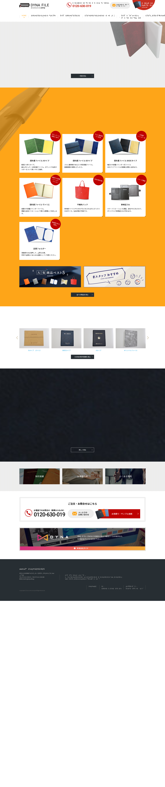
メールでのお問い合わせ (83, 504)
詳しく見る (82, 441)
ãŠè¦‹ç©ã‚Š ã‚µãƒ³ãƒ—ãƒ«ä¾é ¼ (150, 4)
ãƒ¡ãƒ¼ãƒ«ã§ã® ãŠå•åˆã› (122, 5)
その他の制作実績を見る (82, 348)
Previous (18, 335)
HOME (24, 15)
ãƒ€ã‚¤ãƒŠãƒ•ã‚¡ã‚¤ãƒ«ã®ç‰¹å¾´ (43, 16)
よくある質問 (125, 467)
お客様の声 (82, 467)
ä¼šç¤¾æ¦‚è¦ (93, 577)
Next (147, 335)
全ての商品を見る (82, 295)
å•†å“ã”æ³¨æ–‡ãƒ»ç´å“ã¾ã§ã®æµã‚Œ (130, 16)
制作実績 (39, 467)
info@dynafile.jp (29, 570)
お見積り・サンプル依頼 (122, 504)
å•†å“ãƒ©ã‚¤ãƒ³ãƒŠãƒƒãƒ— (70, 16)
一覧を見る (82, 76)
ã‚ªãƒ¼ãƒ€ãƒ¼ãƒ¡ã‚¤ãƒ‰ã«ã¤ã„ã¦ (100, 15)
